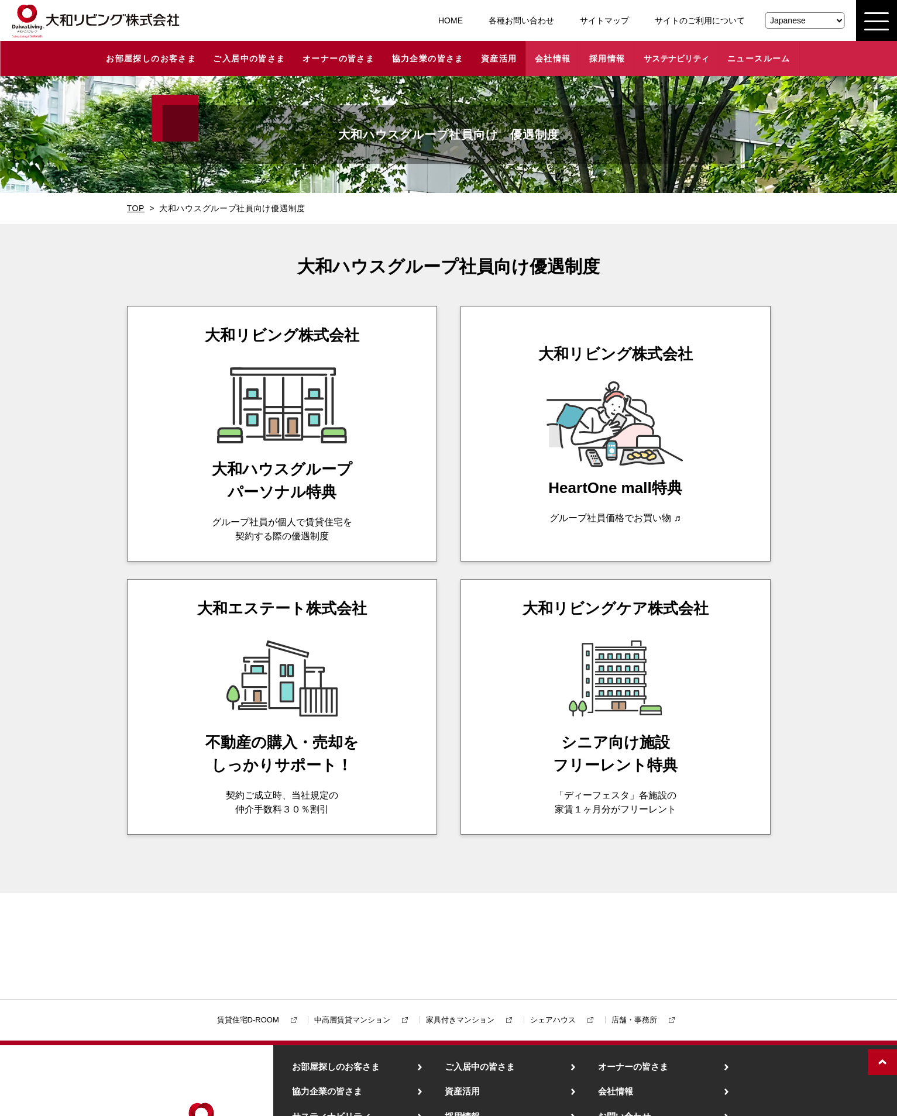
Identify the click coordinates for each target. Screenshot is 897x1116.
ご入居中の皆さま (249, 58)
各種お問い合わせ (521, 20)
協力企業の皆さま (428, 58)
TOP (136, 208)
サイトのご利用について (700, 20)
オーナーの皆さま (338, 58)
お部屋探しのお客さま (151, 58)
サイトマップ (604, 20)
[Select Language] (804, 20)
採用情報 (607, 58)
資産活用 (499, 58)
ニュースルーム (759, 58)
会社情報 (553, 58)
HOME (450, 20)
